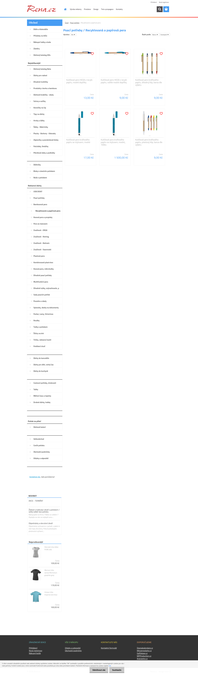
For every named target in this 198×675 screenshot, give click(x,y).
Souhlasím (116, 669)
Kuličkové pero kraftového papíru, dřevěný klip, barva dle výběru (148, 82)
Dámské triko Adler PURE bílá (51, 548)
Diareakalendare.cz (145, 647)
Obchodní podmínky (73, 650)
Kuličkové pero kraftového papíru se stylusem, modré (78, 141)
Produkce (87, 9)
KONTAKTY (34, 472)
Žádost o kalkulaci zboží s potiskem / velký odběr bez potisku (44, 510)
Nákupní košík (35, 653)
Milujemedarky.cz (144, 650)
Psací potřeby (74, 22)
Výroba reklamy (75, 9)
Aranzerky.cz (142, 658)
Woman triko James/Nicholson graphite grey (50, 572)
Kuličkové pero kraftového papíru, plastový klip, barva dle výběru (148, 142)
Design (95, 9)
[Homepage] (64, 9)
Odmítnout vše (98, 669)
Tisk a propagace (107, 9)
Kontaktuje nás (34, 477)
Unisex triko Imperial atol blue (50, 593)
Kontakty (119, 9)
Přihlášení (154, 2)
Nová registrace (164, 2)
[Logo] (41, 8)
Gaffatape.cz (142, 653)
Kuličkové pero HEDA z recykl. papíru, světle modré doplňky (114, 81)
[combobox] (155, 34)
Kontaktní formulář (109, 647)
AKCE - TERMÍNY (36, 500)
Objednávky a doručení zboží (41, 523)
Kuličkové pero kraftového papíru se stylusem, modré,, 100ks (113, 142)
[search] (160, 9)
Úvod (66, 22)
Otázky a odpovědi (72, 647)
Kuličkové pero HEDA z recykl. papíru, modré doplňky (79, 81)
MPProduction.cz (144, 655)
